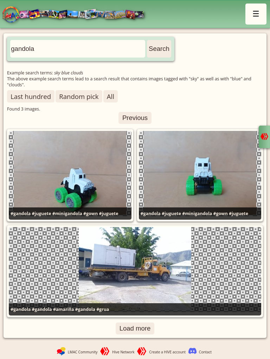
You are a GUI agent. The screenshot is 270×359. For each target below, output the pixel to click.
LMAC (76, 15)
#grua (102, 309)
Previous (135, 117)
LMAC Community (83, 352)
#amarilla (63, 309)
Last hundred (31, 96)
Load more (135, 328)
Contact (205, 352)
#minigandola (67, 214)
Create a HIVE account (167, 352)
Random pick (78, 96)
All (110, 96)
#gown (90, 214)
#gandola (21, 214)
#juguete (41, 214)
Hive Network (123, 352)
